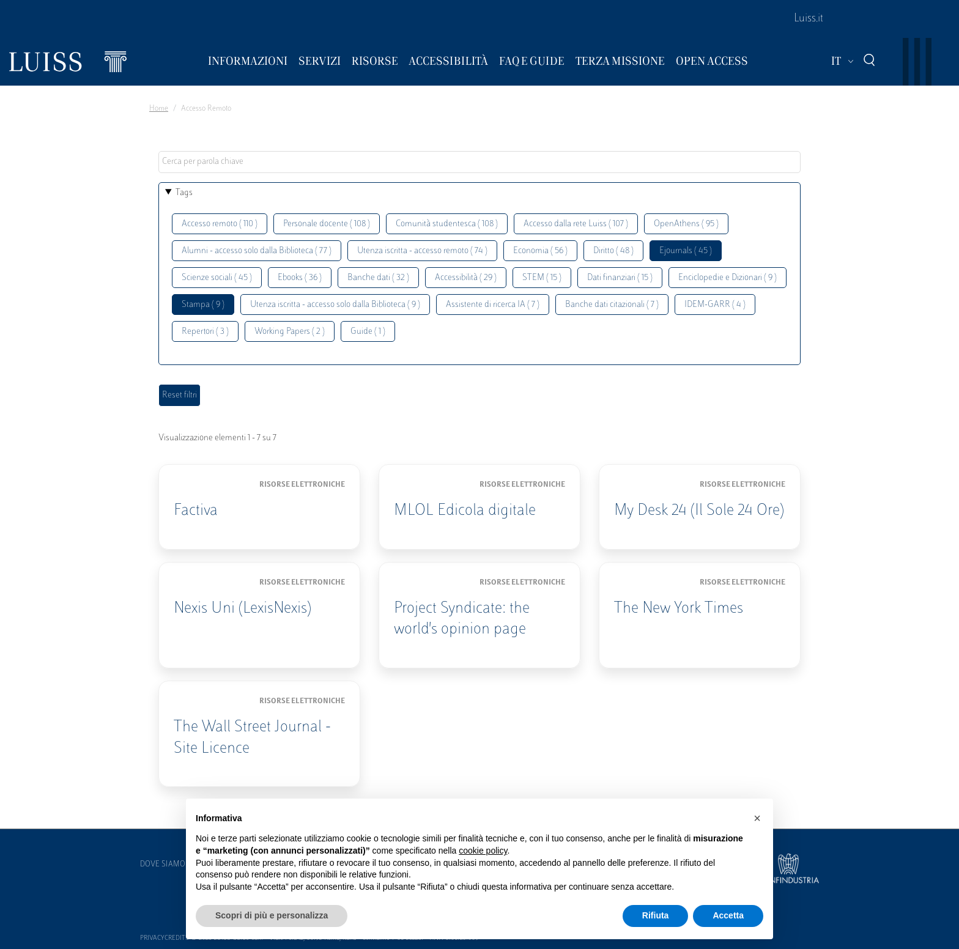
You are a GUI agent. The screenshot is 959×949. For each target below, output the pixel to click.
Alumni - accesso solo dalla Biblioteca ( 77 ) (256, 251)
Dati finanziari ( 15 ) (620, 277)
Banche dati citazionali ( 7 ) (612, 304)
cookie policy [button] (483, 850)
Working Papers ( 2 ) (289, 331)
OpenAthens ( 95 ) (686, 224)
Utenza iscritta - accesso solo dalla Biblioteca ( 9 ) (335, 304)
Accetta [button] (728, 915)
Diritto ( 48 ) (613, 251)
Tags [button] (184, 193)
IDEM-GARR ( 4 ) (715, 304)
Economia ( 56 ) (540, 251)
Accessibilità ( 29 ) (466, 277)
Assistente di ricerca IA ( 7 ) (492, 304)
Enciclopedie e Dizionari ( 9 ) (727, 277)
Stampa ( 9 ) (203, 304)
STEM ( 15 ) (541, 277)
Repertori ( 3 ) (205, 331)
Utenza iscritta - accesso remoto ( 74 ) (422, 251)
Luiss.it (808, 18)
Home (158, 109)
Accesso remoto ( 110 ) (219, 224)
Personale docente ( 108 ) (326, 224)
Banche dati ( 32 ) (378, 277)
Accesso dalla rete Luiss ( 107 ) (576, 224)
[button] (757, 818)
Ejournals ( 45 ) (685, 251)
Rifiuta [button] (655, 915)
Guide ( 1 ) (367, 331)
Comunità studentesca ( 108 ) (447, 224)
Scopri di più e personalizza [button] (271, 915)
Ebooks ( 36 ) (300, 277)
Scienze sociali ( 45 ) (217, 277)
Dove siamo (162, 864)
